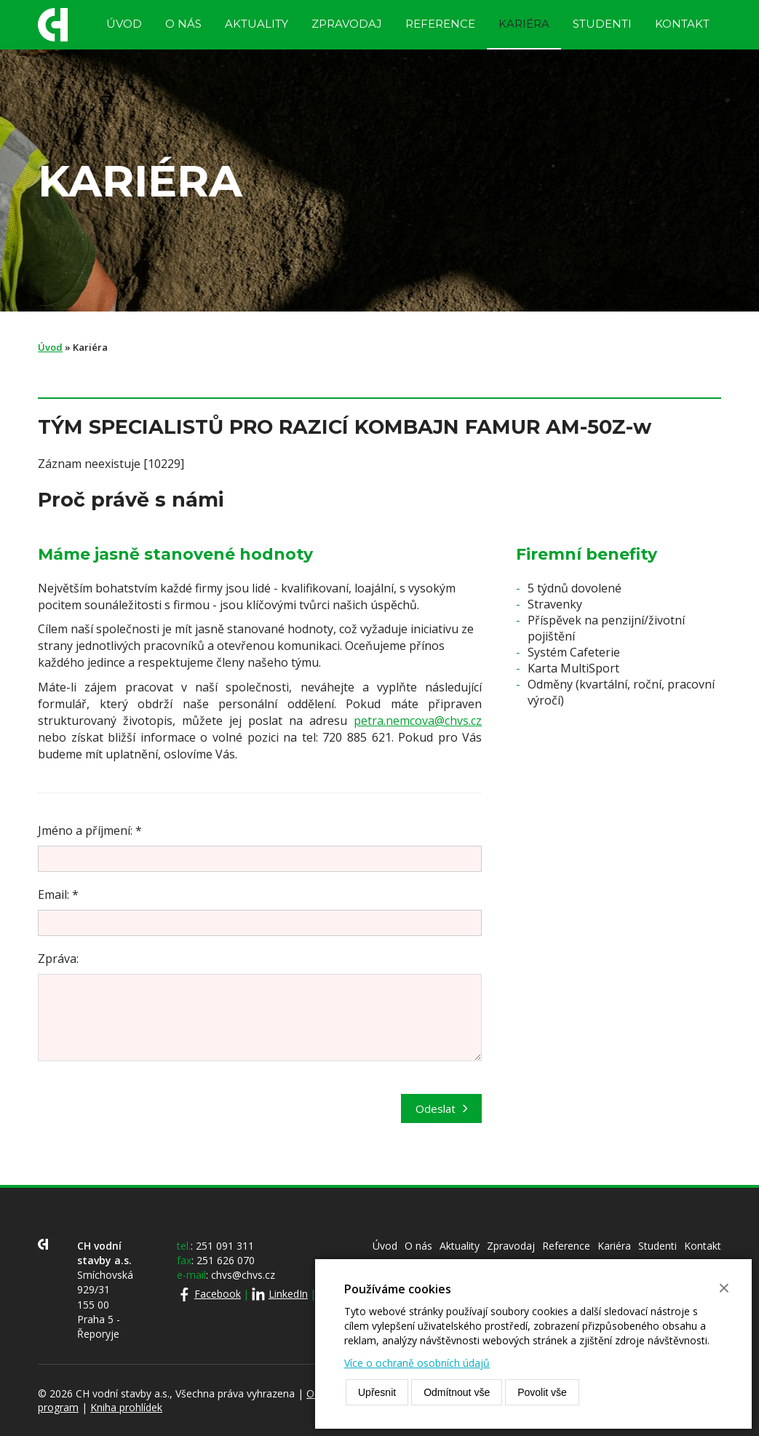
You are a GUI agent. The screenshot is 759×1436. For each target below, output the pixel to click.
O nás (183, 24)
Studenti (602, 24)
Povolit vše (542, 1392)
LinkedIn (288, 1294)
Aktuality (256, 24)
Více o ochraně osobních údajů (417, 1363)
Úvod (124, 24)
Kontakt (682, 24)
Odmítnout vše (457, 1392)
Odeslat (436, 1108)
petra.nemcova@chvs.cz (418, 721)
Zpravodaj (346, 24)
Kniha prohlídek (126, 1407)
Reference (440, 24)
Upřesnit (377, 1392)
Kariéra (523, 24)
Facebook (217, 1294)
